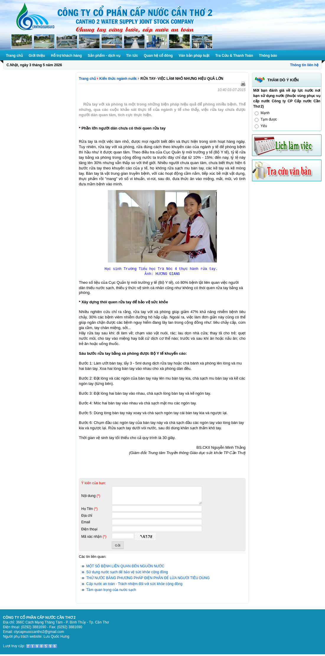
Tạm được (269, 119)
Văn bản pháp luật (194, 56)
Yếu (264, 126)
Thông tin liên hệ (304, 65)
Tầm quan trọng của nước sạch (111, 591)
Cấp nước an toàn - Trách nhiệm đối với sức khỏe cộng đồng (134, 586)
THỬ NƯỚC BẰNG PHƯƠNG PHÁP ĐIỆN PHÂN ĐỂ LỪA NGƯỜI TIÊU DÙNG (148, 580)
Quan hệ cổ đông (158, 56)
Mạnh (265, 113)
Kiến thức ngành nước (118, 79)
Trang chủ (14, 56)
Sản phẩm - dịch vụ (104, 56)
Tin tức (132, 56)
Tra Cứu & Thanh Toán (234, 56)
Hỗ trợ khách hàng (66, 56)
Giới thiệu (37, 56)
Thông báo (268, 56)
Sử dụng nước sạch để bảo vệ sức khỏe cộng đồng (127, 574)
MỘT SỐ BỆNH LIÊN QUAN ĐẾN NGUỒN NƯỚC (125, 568)
